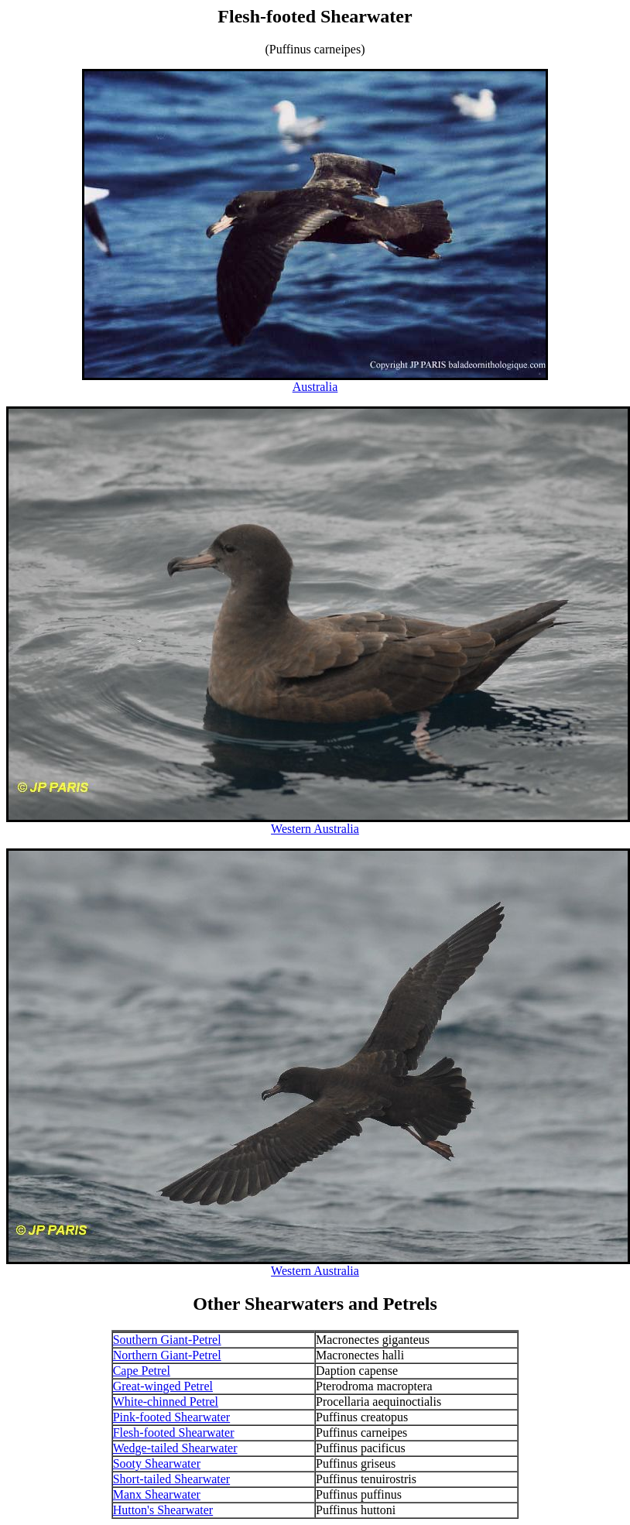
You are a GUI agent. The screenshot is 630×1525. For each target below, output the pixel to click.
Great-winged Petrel (163, 1386)
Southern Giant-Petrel (167, 1339)
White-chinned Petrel (165, 1401)
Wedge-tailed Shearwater (175, 1448)
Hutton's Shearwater (163, 1509)
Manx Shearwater (156, 1494)
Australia (315, 386)
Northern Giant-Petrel (167, 1355)
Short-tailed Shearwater (172, 1479)
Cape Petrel (141, 1370)
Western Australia (315, 828)
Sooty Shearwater (156, 1463)
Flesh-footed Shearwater (174, 1432)
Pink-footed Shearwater (172, 1417)
